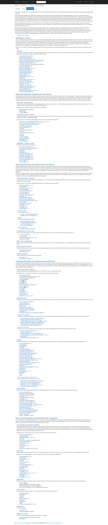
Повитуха (21, 495)
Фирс (33, 354)
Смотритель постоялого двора (28, 383)
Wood (20, 283)
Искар (26, 294)
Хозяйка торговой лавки (26, 215)
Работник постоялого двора (27, 386)
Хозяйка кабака (23, 343)
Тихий (20, 295)
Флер (37, 214)
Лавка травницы (22, 227)
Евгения (25, 152)
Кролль (26, 162)
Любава (31, 159)
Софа (27, 498)
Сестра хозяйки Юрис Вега (26, 222)
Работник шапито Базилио (25, 61)
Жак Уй (27, 462)
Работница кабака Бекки (25, 350)
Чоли (30, 307)
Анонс (16, 5)
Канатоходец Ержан (24, 91)
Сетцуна (36, 330)
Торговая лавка (22, 210)
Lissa (32, 87)
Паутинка (21, 112)
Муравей (21, 110)
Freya (36, 410)
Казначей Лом (22, 188)
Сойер (32, 82)
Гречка (27, 443)
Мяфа (32, 301)
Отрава (21, 399)
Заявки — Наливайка (24, 414)
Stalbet (25, 205)
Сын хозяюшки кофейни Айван (26, 148)
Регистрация (80, 1)
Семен (29, 127)
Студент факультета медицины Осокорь (30, 321)
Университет (22, 298)
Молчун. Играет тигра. (24, 79)
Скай (31, 408)
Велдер (27, 208)
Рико (20, 290)
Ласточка (21, 160)
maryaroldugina (30, 76)
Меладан (25, 471)
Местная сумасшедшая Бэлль (26, 353)
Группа (23, 8)
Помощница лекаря (24, 258)
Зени (35, 222)
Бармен (21, 396)
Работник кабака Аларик (25, 358)
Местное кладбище (24, 241)
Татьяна (36, 90)
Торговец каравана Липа (25, 277)
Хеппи (24, 365)
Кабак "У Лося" (22, 514)
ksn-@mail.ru (33, 403)
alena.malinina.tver (37, 123)
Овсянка (22, 336)
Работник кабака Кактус (25, 354)
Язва (20, 368)
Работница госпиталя (24, 504)
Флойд (21, 288)
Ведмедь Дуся (22, 67)
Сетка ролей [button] (23, 5)
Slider (32, 56)
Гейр (30, 332)
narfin (25, 196)
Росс (20, 293)
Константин (33, 237)
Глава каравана (23, 185)
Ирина (39, 319)
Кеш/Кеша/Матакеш (38, 380)
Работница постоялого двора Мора (29, 382)
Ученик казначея (23, 441)
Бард (20, 151)
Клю (24, 518)
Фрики (32, 109)
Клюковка (21, 371)
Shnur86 (26, 470)
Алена (31, 146)
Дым (20, 375)
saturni (43, 318)
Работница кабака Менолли (26, 360)
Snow (30, 355)
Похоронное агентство (25, 231)
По (29, 349)
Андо (36, 353)
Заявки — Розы (21, 35)
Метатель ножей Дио (24, 82)
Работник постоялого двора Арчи (28, 384)
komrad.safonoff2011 (27, 295)
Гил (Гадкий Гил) (28, 149)
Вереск (41, 323)
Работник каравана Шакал (25, 200)
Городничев (25, 293)
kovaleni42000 (27, 203)
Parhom (33, 401)
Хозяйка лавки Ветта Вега (26, 228)
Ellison (31, 225)
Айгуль (31, 153)
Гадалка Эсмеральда (24, 58)
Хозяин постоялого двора (26, 380)
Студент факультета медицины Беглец (29, 323)
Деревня (20, 479)
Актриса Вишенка (23, 57)
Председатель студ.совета (27, 337)
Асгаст (31, 223)
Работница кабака (23, 355)
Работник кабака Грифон (25, 366)
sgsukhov (31, 412)
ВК (38, 522)
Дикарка (35, 215)
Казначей (21, 459)
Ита (32, 357)
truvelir (36, 148)
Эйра (20, 365)
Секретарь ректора (24, 307)
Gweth (30, 57)
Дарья (26, 141)
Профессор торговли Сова (26, 330)
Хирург (21, 501)
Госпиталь (21, 489)
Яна (26, 336)
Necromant (30, 185)
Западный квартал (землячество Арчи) (35, 164)
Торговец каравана (24, 464)
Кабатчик (21, 483)
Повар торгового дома (25, 199)
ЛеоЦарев (18, 522)
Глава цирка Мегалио (24, 56)
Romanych (26, 474)
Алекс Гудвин (44, 321)
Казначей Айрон (23, 127)
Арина (33, 277)
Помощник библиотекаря (25, 310)
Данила (31, 157)
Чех (25, 110)
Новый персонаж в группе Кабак (27, 362)
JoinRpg (17, 1)
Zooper (30, 65)
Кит (31, 434)
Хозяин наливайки (23, 392)
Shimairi (32, 79)
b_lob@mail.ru (31, 437)
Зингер (25, 467)
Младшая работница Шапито (26, 90)
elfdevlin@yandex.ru (37, 61)
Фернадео (21, 208)
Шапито (20, 51)
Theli (30, 258)
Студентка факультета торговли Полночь (30, 334)
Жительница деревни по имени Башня (28, 485)
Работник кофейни (23, 156)
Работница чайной (24, 225)
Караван (20, 451)
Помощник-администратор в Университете (29, 312)
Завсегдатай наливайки (25, 404)
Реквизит (21, 75)
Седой (21, 282)
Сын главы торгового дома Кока (27, 124)
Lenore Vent (33, 504)
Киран (25, 291)
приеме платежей (53, 522)
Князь (24, 475)
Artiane (31, 351)
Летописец (22, 443)
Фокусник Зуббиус (23, 65)
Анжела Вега (22, 193)
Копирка (35, 360)
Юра (35, 411)
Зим (28, 361)
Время (31, 91)
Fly (24, 288)
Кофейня (20, 506)
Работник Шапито (23, 71)
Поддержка (33, 522)
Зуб (20, 468)
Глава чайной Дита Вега (26, 221)
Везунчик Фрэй (22, 89)
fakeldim (26, 445)
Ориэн (28, 193)
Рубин (20, 475)
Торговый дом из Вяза (25, 115)
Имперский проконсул (24, 109)
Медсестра (22, 498)
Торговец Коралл (23, 132)
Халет (40, 382)
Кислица (21, 201)
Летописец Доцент (24, 130)
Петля (20, 205)
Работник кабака (23, 349)
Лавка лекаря (22, 254)
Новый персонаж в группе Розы (28, 325)
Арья (25, 346)
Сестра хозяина (23, 234)
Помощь (91, 1)
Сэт (33, 221)
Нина (31, 72)
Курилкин (37, 440)
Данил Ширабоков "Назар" (43, 121)
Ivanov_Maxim (27, 477)
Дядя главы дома (23, 448)
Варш (36, 386)
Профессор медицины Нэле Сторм (28, 319)
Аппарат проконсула (25, 102)
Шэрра (25, 399)
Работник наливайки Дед (25, 394)
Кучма (30, 155)
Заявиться (31, 5)
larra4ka (29, 67)
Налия (24, 368)
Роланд (37, 362)
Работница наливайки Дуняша (26, 410)
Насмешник (29, 188)
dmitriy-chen (25, 204)
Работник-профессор (24, 403)
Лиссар (38, 383)
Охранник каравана (24, 197)
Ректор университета (24, 301)
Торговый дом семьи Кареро (28, 425)
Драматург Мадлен (24, 69)
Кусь (24, 369)
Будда (30, 80)
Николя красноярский (29, 473)
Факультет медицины (24, 315)
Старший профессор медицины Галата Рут (30, 318)
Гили (30, 69)
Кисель (21, 467)
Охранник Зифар (23, 361)
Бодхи (28, 304)
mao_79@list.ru (45, 334)
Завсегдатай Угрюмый (24, 405)
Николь (27, 286)
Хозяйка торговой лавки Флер (27, 214)
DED (33, 394)
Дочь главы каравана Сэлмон (26, 284)
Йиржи (21, 372)
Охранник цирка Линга (24, 86)
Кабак (19, 340)
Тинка (33, 199)
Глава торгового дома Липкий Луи (27, 121)
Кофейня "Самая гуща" (25, 143)
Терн (26, 160)
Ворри (42, 312)
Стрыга (29, 343)
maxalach (27, 459)
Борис (30, 392)
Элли (20, 78)
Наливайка (21, 388)
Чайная (20, 217)
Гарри (31, 464)
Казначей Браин (23, 437)
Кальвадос (31, 132)
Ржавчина (21, 141)
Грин (23, 468)
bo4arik (30, 71)
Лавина (21, 346)
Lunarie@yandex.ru (27, 84)
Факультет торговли (23, 327)
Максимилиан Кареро (24, 434)
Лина (25, 510)
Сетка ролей (30, 8)
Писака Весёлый (23, 407)
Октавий (34, 200)
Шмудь (21, 139)
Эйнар (29, 89)
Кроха (20, 280)
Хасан (30, 441)
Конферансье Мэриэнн (24, 62)
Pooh (30, 197)
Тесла (29, 407)
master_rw (26, 396)
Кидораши (40, 384)
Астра (20, 84)
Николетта (22, 286)
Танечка (31, 156)
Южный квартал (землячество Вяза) (33, 94)
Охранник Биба (22, 138)
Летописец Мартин (24, 190)
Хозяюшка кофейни (24, 146)
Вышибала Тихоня (23, 155)
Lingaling (32, 86)
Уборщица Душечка (24, 72)
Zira (34, 228)
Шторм (21, 207)
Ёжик (30, 130)
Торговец (21, 445)
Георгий (36, 337)
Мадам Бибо (22, 76)
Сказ (30, 190)
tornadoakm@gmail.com (37, 404)
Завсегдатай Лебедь (24, 408)
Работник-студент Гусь (25, 401)
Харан (20, 204)
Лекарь (21, 257)
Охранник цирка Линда (24, 87)
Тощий (21, 471)
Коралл (21, 291)
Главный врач (22, 493)
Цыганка (32, 58)
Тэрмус (25, 139)
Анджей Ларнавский (36, 358)
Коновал (21, 287)
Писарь (21, 311)
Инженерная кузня (24, 246)
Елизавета (39, 325)
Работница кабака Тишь (25, 357)
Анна (25, 201)
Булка (20, 369)
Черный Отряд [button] (25, 1)
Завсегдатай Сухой (24, 412)
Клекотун (21, 294)
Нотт (23, 78)
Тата (35, 284)
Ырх (33, 310)
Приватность (60, 522)
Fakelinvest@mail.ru (33, 448)
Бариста (21, 149)
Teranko (27, 73)
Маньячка (33, 62)
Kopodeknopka (31, 68)
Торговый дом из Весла (26, 269)
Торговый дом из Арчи (25, 178)
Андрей (29, 456)
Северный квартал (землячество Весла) (35, 261)
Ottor (31, 250)
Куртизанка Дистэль (24, 351)
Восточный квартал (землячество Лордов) (36, 418)
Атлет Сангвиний (23, 80)
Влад (37, 124)
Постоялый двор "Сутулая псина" (27, 377)
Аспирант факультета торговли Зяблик (29, 333)
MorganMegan (35, 366)
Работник (21, 162)
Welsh (28, 493)
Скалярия (21, 135)
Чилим (21, 373)
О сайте (32, 1)
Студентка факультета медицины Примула (30, 322)
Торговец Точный (23, 364)
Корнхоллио (22, 73)
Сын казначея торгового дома (26, 440)
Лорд (20, 83)
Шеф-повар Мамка (23, 153)
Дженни (21, 152)
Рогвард (21, 470)
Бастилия (24, 522)
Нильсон (21, 203)
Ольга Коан (28, 371)
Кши (24, 501)
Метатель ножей (23, 68)
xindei (30, 364)
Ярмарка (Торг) (23, 38)
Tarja (29, 234)
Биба (28, 138)
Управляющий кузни (24, 250)
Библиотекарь (22, 304)
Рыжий (21, 477)
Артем (25, 257)
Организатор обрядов (24, 237)
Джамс (21, 196)
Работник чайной (24, 223)
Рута (33, 350)
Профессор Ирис (24, 332)
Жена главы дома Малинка (26, 123)
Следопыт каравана (24, 194)
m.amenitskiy (25, 83)
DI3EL (29, 275)
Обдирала (21, 473)
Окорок (21, 474)
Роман (41, 333)
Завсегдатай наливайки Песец (26, 411)
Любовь (24, 283)
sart (24, 372)
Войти (86, 1)
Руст (23, 151)
